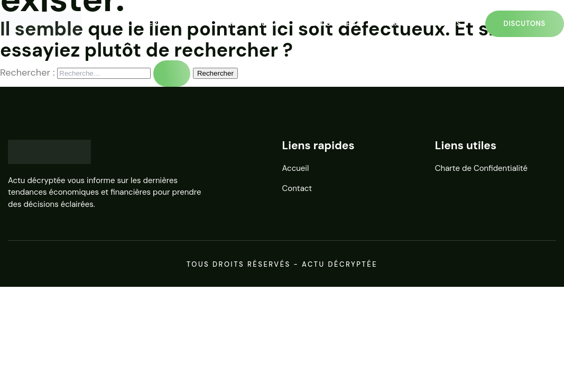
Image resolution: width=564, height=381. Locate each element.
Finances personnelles (153, 23)
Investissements (332, 23)
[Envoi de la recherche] (171, 73)
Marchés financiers (421, 23)
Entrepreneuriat (249, 23)
